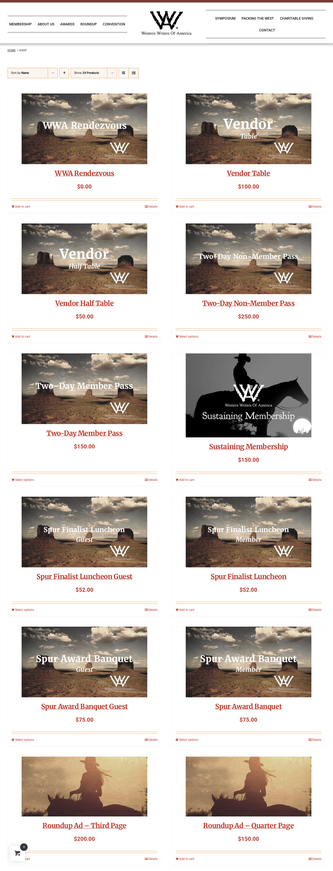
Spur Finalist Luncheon (248, 576)
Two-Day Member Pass (84, 433)
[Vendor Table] (248, 129)
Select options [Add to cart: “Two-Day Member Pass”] (24, 480)
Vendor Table (248, 173)
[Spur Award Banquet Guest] (84, 662)
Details (153, 206)
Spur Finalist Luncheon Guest (84, 576)
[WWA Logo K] (166, 13)
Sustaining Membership (248, 446)
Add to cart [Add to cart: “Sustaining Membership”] (186, 480)
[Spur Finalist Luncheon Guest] (84, 532)
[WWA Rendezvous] (84, 129)
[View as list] (133, 73)
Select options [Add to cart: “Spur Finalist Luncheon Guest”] (24, 610)
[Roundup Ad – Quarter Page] (248, 786)
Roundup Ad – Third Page (84, 825)
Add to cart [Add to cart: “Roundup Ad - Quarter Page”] (186, 859)
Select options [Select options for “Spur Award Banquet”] (188, 740)
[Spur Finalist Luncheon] (248, 532)
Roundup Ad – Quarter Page (248, 825)
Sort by (20, 73)
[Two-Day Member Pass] (84, 388)
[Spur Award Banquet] (248, 662)
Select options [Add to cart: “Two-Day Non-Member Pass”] (188, 336)
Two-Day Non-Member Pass (248, 303)
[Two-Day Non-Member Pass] (248, 258)
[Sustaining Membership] (248, 395)
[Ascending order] (64, 73)
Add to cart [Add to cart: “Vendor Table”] (186, 206)
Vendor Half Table (84, 303)
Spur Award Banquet (248, 706)
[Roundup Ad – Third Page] (84, 786)
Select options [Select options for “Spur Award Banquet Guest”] (24, 740)
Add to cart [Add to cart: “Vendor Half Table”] (22, 336)
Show (86, 73)
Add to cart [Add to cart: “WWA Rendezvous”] (22, 206)
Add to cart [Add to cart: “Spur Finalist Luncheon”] (186, 610)
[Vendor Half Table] (84, 258)
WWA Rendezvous (84, 173)
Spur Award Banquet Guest (84, 706)
